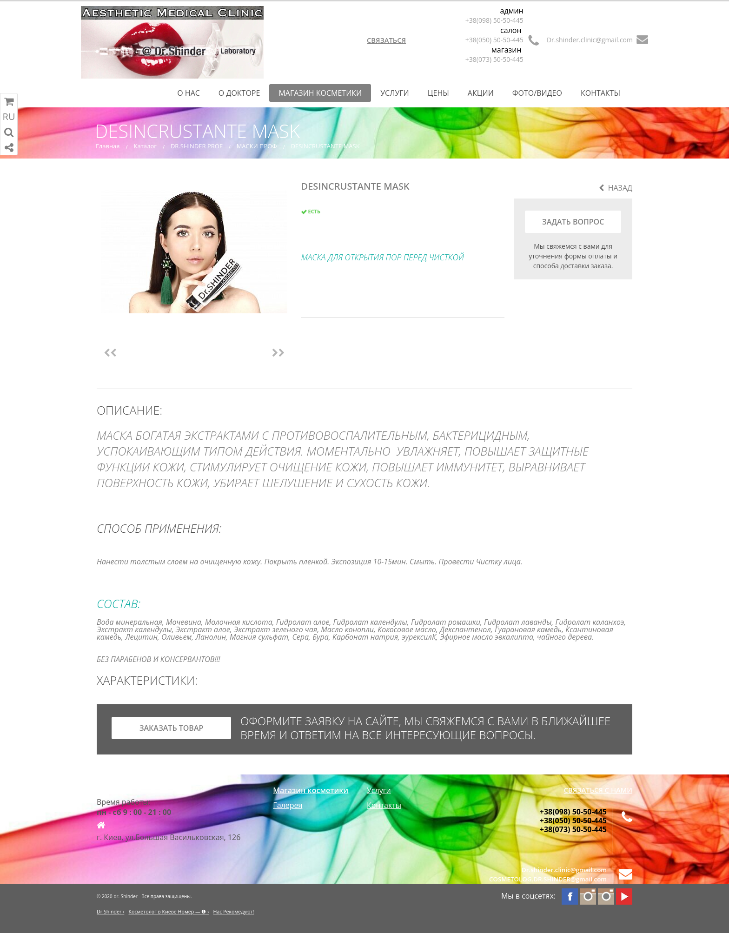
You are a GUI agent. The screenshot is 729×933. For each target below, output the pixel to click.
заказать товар (171, 728)
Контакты (600, 93)
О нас (188, 93)
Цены (438, 93)
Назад (615, 188)
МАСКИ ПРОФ (257, 146)
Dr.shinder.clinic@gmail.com (590, 39)
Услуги (394, 93)
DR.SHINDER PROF (197, 146)
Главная (108, 146)
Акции (481, 93)
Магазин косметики (320, 93)
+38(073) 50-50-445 (494, 59)
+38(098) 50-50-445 (494, 20)
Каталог (145, 146)
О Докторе (239, 93)
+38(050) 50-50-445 (494, 39)
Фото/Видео (537, 93)
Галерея (287, 805)
